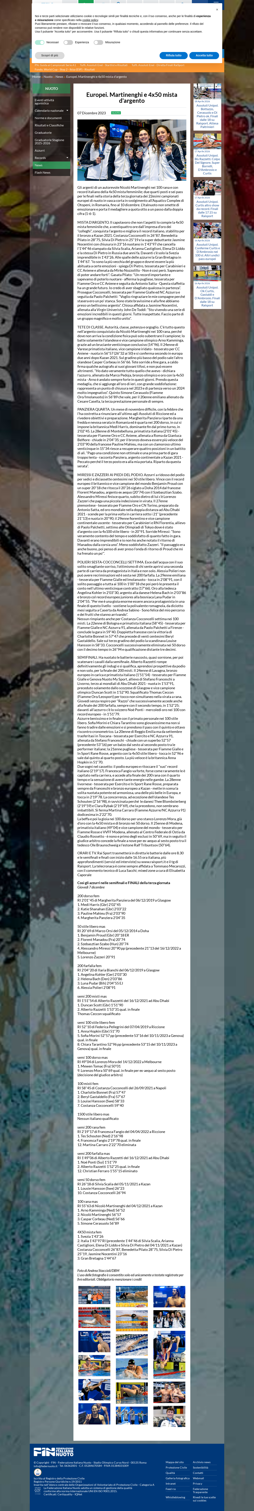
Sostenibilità (200, 1467)
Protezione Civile (176, 1467)
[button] (217, 9)
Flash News (42, 172)
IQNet (78, 1494)
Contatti (198, 1472)
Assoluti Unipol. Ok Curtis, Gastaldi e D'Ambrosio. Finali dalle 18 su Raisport (207, 296)
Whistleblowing (175, 1497)
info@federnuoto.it (45, 1466)
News (38, 165)
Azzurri (40, 150)
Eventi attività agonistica (44, 101)
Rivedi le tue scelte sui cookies (204, 1499)
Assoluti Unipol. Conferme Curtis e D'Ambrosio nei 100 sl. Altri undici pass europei (207, 252)
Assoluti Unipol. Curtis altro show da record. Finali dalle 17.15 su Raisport (207, 209)
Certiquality (65, 1494)
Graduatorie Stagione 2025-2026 (49, 141)
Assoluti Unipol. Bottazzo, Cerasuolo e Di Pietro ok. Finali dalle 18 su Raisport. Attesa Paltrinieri (207, 116)
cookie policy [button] (90, 20)
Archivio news (202, 1462)
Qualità (170, 1472)
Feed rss (171, 1489)
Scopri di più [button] (49, 55)
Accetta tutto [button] (204, 55)
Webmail (198, 1478)
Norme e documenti (48, 118)
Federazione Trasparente (200, 1490)
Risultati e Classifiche (49, 125)
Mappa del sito (175, 1462)
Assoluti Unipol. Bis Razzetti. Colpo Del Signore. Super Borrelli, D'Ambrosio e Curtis (207, 164)
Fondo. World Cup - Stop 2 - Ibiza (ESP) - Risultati (65, 69)
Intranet (171, 1483)
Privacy (197, 1483)
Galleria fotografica (178, 1478)
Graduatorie (43, 132)
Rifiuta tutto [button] (174, 55)
